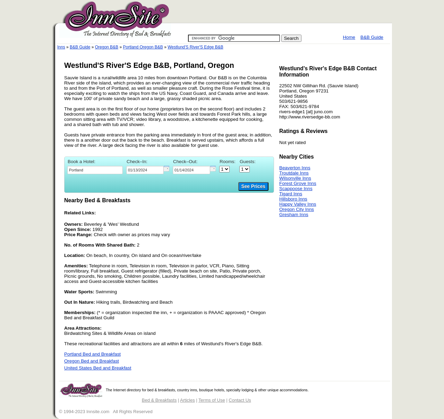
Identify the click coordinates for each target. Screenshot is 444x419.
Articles (187, 400)
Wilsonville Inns (295, 178)
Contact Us (240, 400)
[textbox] (95, 170)
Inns (61, 47)
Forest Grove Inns (297, 183)
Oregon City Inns (296, 209)
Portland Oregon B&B (143, 47)
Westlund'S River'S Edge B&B (195, 47)
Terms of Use (211, 400)
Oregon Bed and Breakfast (91, 361)
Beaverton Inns (294, 167)
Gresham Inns (293, 214)
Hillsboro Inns (293, 199)
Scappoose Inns (296, 188)
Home (349, 37)
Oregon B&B (106, 47)
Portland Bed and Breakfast (92, 354)
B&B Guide (371, 37)
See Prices (253, 186)
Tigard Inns (290, 193)
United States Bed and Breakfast (97, 368)
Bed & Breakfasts (159, 400)
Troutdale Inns (294, 173)
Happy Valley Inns (297, 204)
